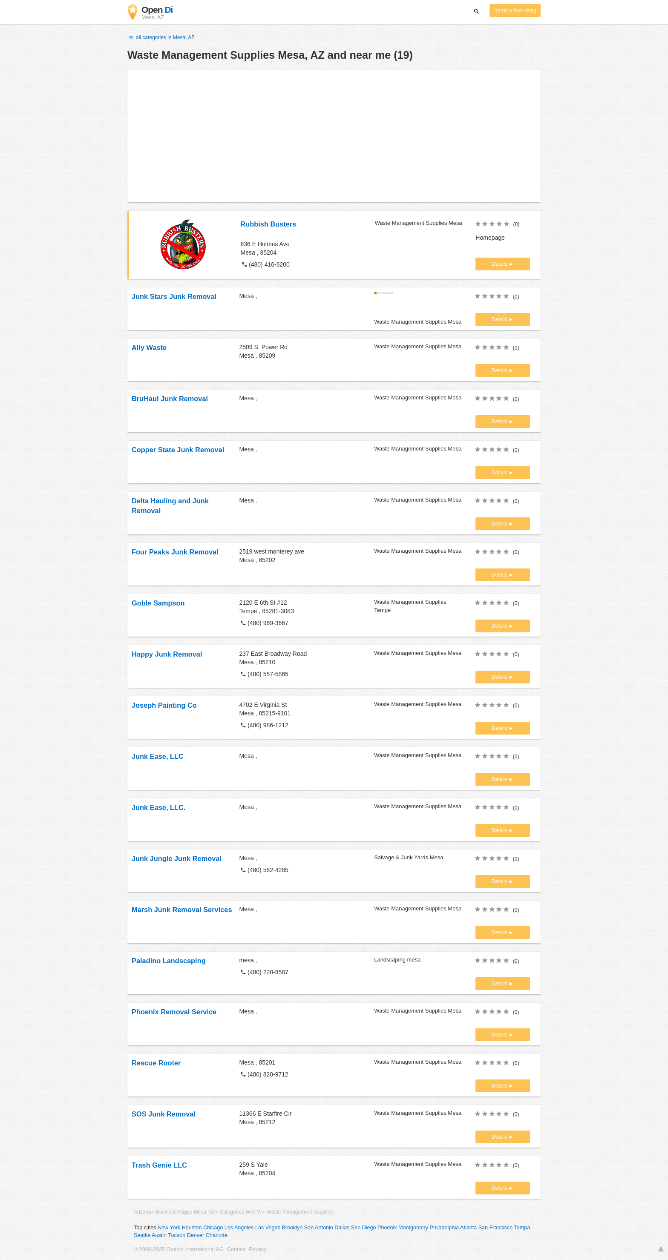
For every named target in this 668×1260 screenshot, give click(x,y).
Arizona (142, 1212)
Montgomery (413, 1228)
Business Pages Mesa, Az (185, 1212)
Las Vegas (267, 1228)
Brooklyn (292, 1228)
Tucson (176, 1235)
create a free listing (515, 11)
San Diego (363, 1228)
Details (500, 264)
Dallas (341, 1228)
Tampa (522, 1228)
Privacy (257, 1249)
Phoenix (387, 1228)
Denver (195, 1235)
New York (169, 1228)
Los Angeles (239, 1228)
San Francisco (495, 1228)
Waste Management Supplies (300, 1212)
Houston (192, 1228)
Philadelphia (444, 1228)
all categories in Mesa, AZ (161, 37)
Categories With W (240, 1212)
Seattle (142, 1235)
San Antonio (318, 1228)
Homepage (490, 237)
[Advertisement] (334, 136)
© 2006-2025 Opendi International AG (179, 1249)
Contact (236, 1249)
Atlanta (468, 1228)
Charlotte (216, 1235)
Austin (159, 1235)
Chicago (213, 1228)
